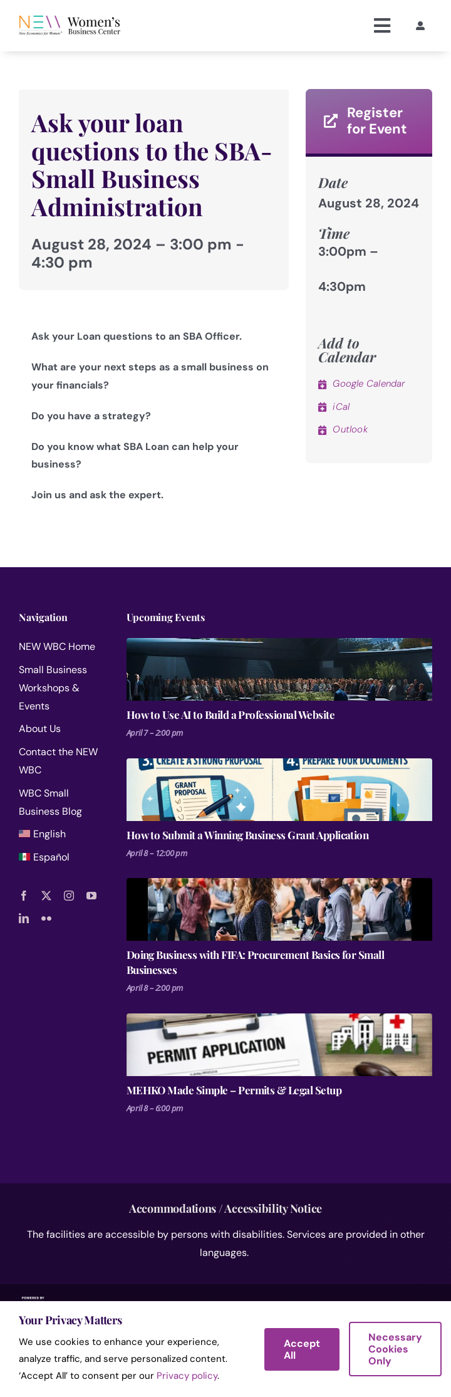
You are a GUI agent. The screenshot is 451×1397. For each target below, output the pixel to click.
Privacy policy (187, 1375)
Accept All (302, 1349)
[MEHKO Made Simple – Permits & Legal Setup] (279, 1044)
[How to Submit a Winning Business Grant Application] (279, 789)
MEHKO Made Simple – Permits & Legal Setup (234, 1090)
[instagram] (69, 896)
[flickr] (46, 918)
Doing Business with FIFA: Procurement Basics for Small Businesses (256, 962)
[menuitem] (64, 837)
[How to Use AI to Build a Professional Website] (279, 669)
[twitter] (46, 896)
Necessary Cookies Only (395, 1349)
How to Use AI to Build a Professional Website (230, 714)
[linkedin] (24, 918)
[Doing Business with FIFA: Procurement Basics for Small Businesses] (279, 909)
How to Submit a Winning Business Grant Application (248, 835)
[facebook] (24, 896)
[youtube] (91, 896)
